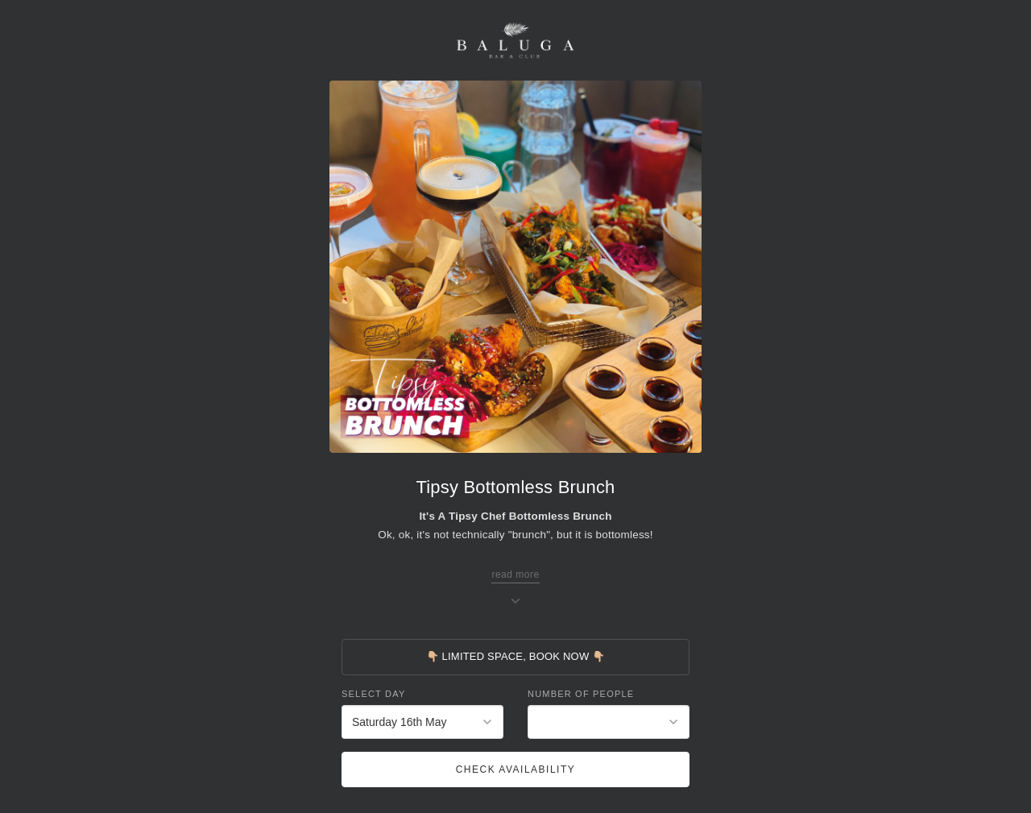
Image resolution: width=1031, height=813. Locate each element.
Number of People (581, 694)
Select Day (373, 694)
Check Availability (516, 769)
